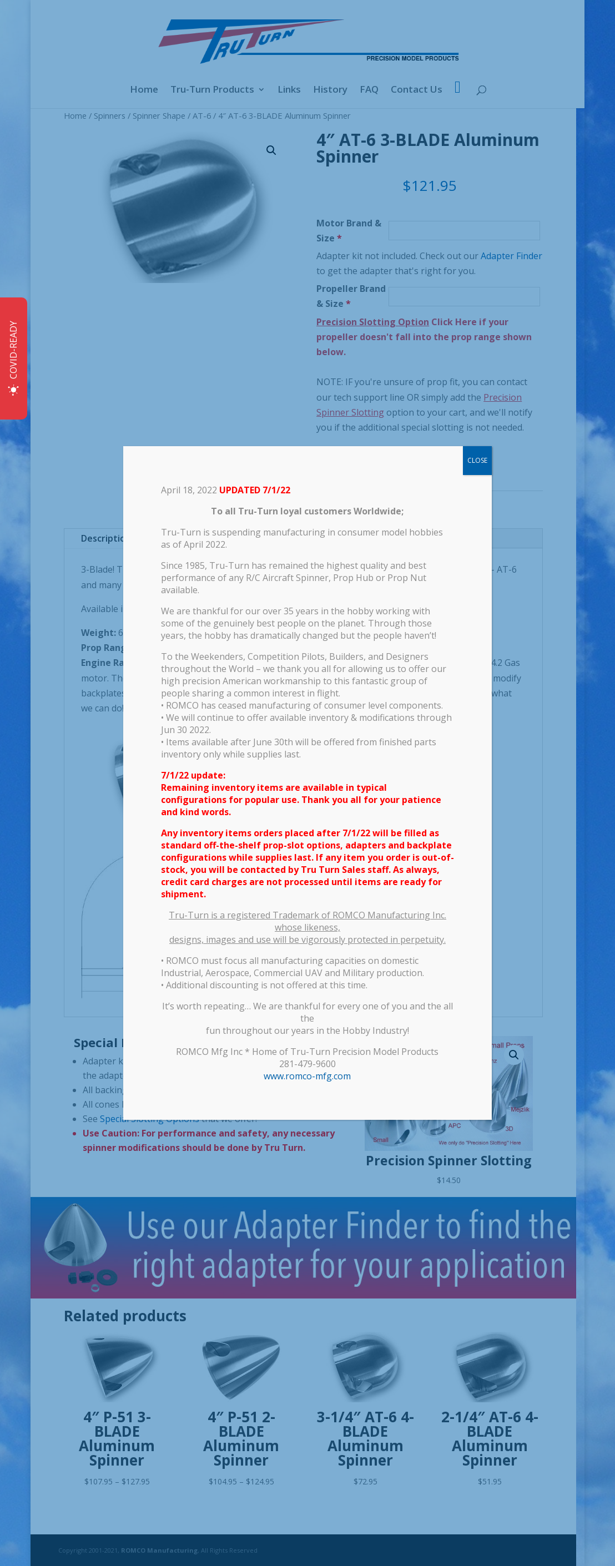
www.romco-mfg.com (307, 1076)
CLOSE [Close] (477, 460)
